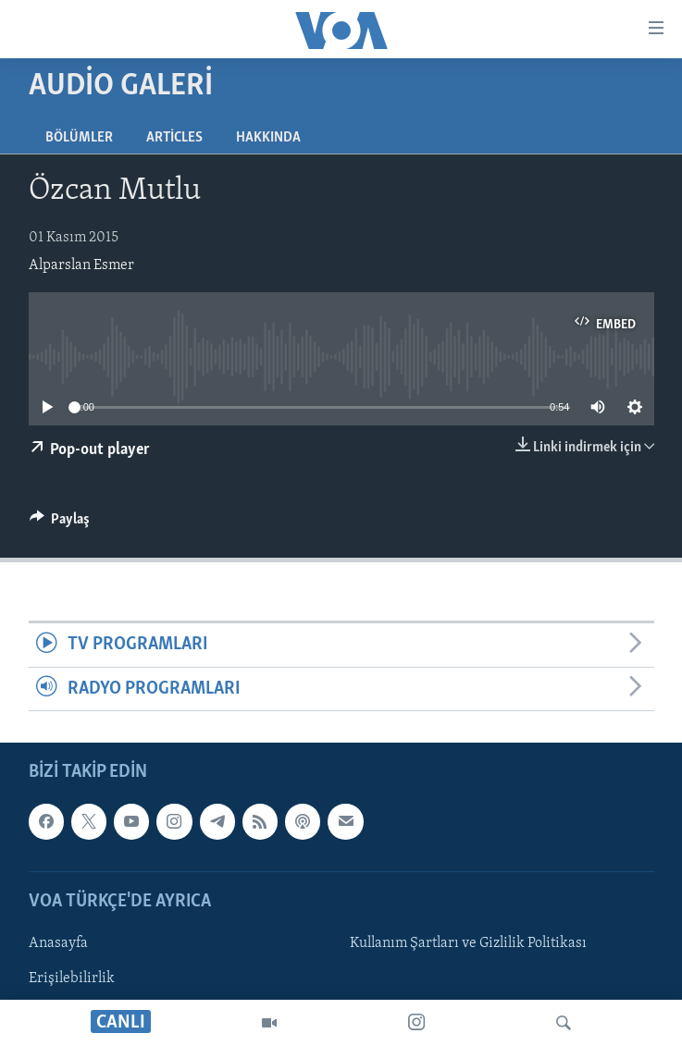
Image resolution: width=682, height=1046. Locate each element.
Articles (174, 137)
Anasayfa (58, 943)
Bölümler (79, 137)
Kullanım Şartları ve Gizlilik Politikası (468, 943)
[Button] (60, 523)
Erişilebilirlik (72, 978)
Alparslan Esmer (81, 265)
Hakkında (268, 137)
